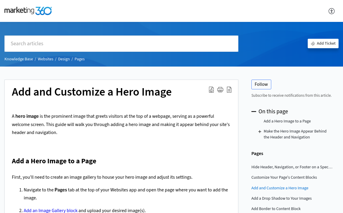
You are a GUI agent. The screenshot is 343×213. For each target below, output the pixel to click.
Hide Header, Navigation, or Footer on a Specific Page (292, 167)
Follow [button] (261, 84)
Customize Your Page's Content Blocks (284, 177)
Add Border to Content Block (276, 209)
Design (64, 59)
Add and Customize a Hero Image (279, 188)
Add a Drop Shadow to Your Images (281, 198)
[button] (332, 11)
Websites (45, 59)
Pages (80, 59)
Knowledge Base (18, 59)
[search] (121, 43)
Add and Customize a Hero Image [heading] (92, 92)
